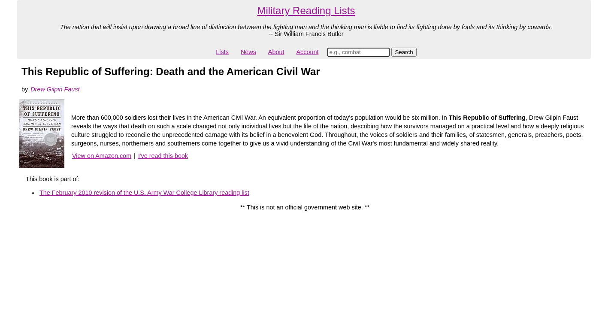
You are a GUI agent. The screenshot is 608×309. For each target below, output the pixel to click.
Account (307, 51)
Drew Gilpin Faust (54, 89)
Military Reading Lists (306, 10)
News (248, 51)
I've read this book (163, 155)
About (276, 51)
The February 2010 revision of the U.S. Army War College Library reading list (144, 192)
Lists (222, 51)
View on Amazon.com (101, 155)
